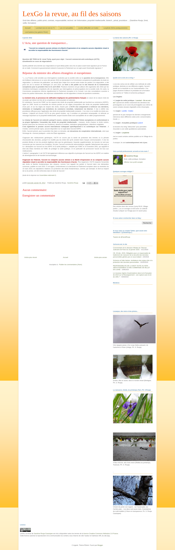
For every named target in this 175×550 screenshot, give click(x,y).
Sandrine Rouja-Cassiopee (43, 533)
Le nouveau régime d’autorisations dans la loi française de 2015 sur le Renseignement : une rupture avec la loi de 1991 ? (132, 275)
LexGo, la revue (25, 533)
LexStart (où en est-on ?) (45, 28)
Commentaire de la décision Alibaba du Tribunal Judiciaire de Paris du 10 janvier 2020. (129, 249)
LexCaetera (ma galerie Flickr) (36, 32)
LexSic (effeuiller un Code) (88, 28)
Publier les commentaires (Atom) (70, 264)
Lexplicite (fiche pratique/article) (115, 28)
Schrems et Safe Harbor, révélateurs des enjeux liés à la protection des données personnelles (132, 261)
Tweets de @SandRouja (121, 237)
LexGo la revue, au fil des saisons (71, 14)
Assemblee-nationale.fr (47, 175)
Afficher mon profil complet (133, 162)
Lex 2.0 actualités (66, 28)
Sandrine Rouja (132, 156)
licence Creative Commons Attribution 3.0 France (101, 533)
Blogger (100, 545)
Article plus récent (30, 257)
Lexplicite (125, 133)
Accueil (28, 28)
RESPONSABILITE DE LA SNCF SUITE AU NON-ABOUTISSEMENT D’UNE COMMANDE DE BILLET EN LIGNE (131, 267)
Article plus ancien (100, 257)
